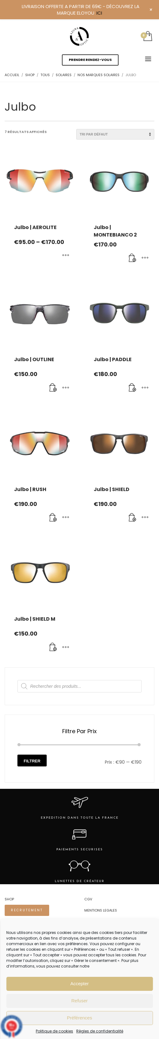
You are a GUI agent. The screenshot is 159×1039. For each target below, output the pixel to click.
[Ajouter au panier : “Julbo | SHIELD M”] (53, 647)
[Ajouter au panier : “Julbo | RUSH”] (53, 518)
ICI (99, 13)
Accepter (79, 983)
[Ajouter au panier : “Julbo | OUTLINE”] (53, 388)
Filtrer (32, 761)
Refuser (79, 1000)
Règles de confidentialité (99, 1031)
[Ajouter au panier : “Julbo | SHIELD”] (132, 518)
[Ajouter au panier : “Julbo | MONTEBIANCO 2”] (132, 258)
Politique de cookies (54, 1031)
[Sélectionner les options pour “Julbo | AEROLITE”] (65, 256)
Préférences (79, 1017)
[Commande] (115, 134)
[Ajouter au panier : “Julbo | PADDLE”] (132, 388)
